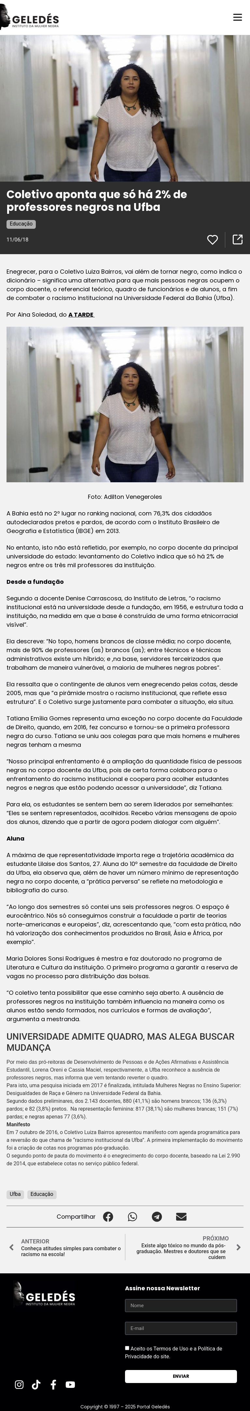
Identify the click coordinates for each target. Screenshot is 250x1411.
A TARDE (81, 314)
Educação (21, 223)
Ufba (15, 1194)
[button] (108, 1216)
